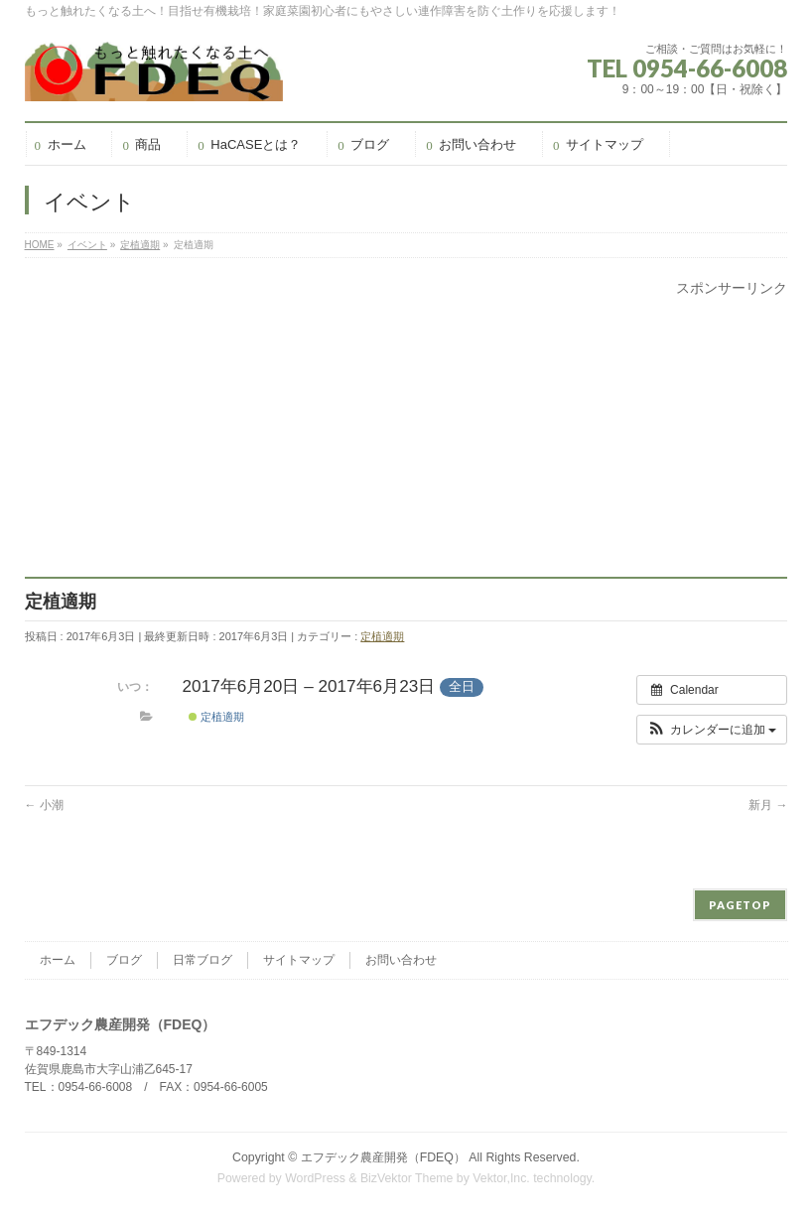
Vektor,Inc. (501, 1178)
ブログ (124, 960)
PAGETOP (740, 904)
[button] (712, 730)
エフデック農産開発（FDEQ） (383, 1157)
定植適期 (382, 636)
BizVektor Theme (407, 1178)
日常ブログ (202, 960)
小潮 (44, 805)
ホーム (57, 960)
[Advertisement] (406, 438)
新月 (767, 805)
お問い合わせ (401, 960)
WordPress (315, 1178)
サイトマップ (299, 960)
